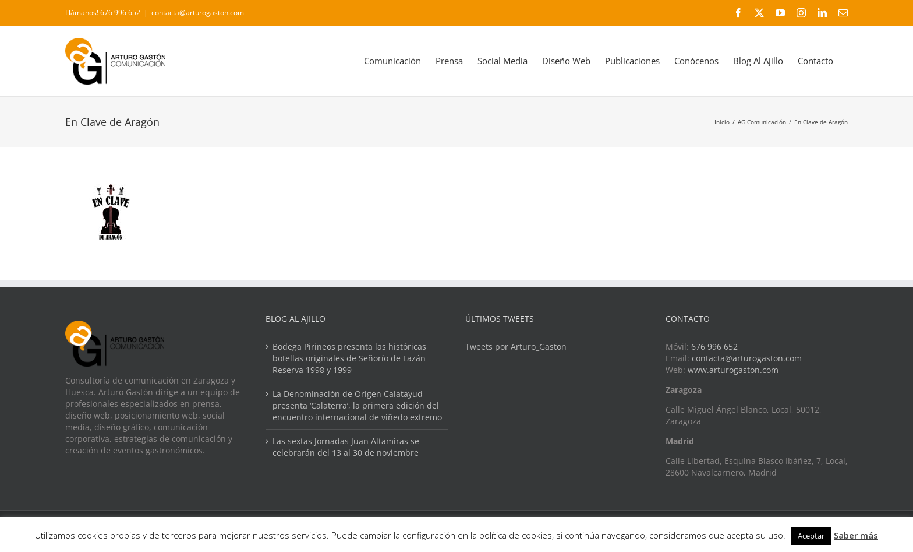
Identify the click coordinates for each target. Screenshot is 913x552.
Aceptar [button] (811, 535)
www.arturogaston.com (733, 369)
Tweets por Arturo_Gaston (516, 346)
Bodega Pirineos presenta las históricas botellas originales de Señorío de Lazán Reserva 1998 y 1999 (349, 358)
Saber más (856, 535)
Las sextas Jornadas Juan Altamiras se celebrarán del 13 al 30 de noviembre (346, 446)
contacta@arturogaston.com (197, 12)
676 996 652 (714, 346)
